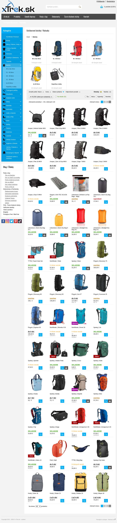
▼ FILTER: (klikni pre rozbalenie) (41, 97)
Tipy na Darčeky (10, 175)
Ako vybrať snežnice (11, 184)
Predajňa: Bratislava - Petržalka (15, 22)
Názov (40, 92)
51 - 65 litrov (56, 58)
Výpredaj (100, 96)
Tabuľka (106, 92)
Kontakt (86, 16)
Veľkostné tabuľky (8, 207)
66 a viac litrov (36, 58)
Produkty (17, 16)
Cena (47, 92)
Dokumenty (56, 16)
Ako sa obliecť (9, 182)
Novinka (108, 96)
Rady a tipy (43, 16)
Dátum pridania (57, 92)
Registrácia (111, 1)
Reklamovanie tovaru (11, 191)
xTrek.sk (6, 16)
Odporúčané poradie (72, 92)
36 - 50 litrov (76, 58)
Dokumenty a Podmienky (11, 189)
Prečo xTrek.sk (9, 187)
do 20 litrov (36, 84)
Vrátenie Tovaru (10, 198)
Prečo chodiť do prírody (12, 180)
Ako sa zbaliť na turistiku (12, 177)
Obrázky (96, 92)
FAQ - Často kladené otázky (11, 205)
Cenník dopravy (30, 16)
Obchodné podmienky (11, 194)
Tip (88, 96)
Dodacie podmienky (11, 196)
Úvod (28, 37)
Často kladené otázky (71, 16)
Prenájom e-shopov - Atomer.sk (106, 519)
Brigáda (5, 212)
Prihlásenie (101, 1)
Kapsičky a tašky (57, 84)
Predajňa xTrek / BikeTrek (11, 214)
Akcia (93, 96)
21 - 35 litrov (96, 58)
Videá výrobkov (8, 210)
